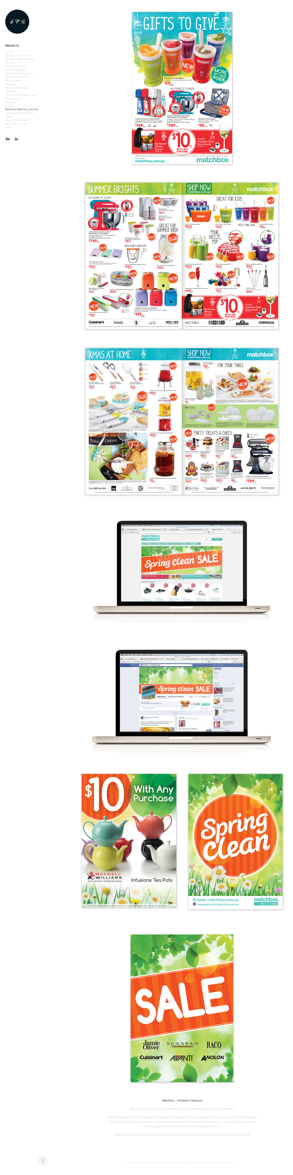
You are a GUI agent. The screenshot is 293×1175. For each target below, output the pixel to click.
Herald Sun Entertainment (19, 113)
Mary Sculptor (13, 80)
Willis (8, 127)
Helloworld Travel (15, 66)
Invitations (10, 102)
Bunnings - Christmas (16, 77)
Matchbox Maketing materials (21, 109)
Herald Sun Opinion (16, 123)
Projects (12, 46)
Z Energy (10, 84)
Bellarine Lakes (13, 98)
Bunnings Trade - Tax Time (20, 59)
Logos (8, 116)
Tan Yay (9, 62)
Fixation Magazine (15, 69)
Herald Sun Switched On (19, 73)
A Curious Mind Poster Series (21, 95)
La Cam (9, 105)
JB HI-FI (9, 52)
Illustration (10, 91)
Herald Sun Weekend (17, 120)
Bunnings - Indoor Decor (18, 55)
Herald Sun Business (16, 87)
